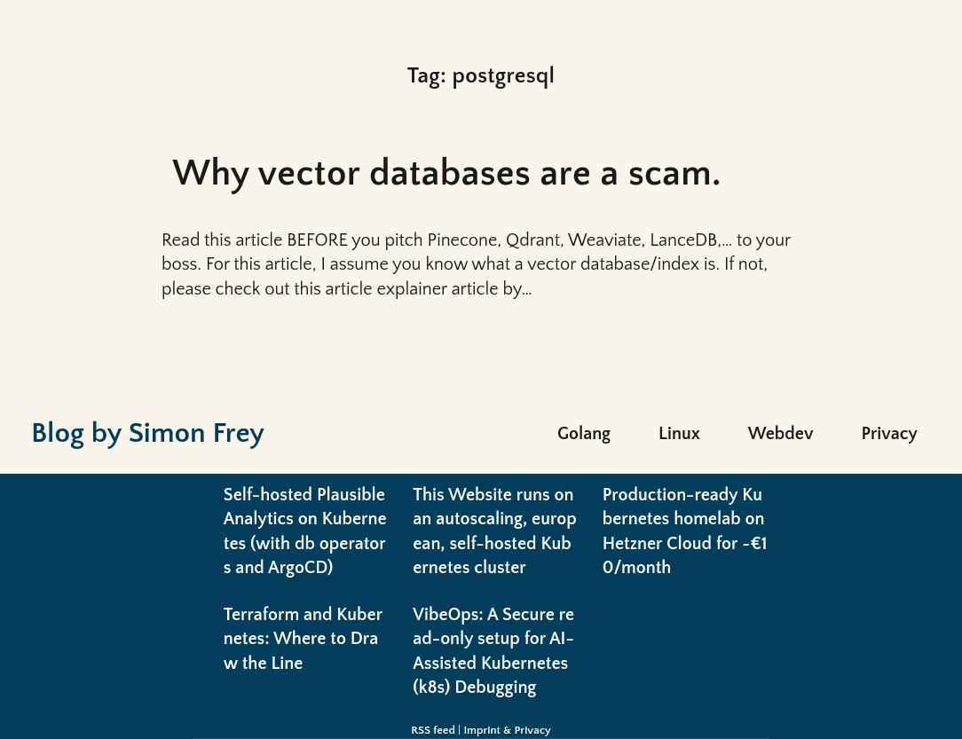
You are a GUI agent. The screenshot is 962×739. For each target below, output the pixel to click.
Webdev (781, 434)
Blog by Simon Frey (147, 433)
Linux (679, 434)
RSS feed (433, 730)
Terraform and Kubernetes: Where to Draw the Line (303, 639)
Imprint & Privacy (506, 730)
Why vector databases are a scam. (447, 173)
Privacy (889, 434)
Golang (584, 434)
